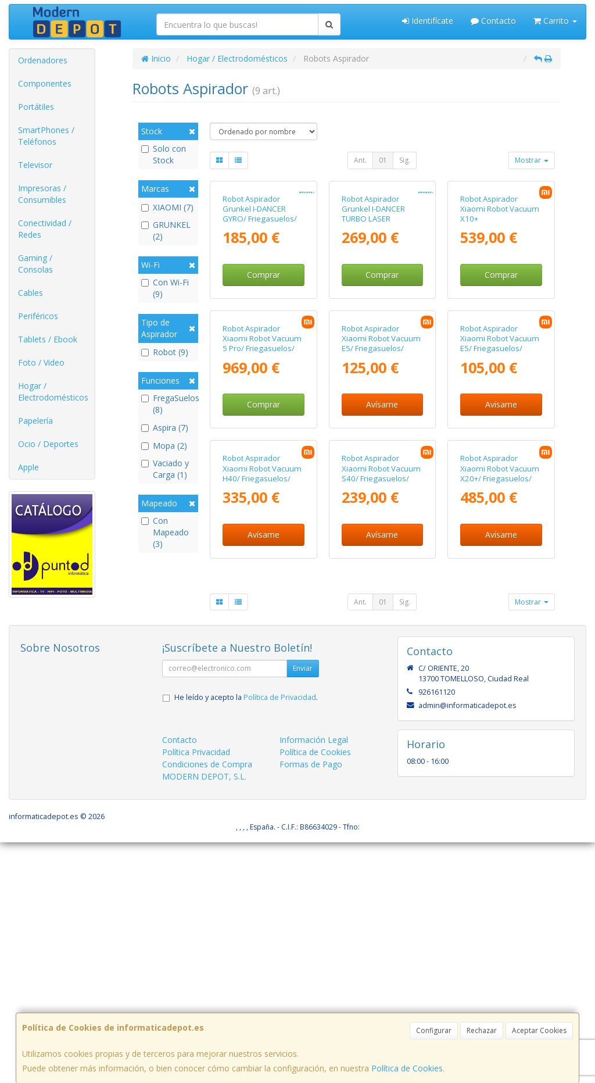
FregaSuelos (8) (168, 403)
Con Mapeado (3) (165, 532)
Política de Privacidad (279, 937)
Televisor (35, 164)
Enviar (303, 908)
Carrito (555, 20)
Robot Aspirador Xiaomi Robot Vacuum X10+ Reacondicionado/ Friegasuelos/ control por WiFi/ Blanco (499, 303)
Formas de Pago (310, 1004)
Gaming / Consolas (35, 263)
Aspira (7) (164, 427)
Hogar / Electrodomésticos (53, 391)
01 (383, 160)
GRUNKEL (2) (166, 230)
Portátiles (36, 106)
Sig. (404, 160)
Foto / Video (41, 362)
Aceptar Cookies (539, 1030)
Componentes (44, 83)
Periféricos (38, 315)
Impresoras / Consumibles (42, 194)
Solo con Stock (163, 154)
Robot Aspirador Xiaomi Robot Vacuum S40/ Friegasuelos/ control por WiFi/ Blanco (381, 719)
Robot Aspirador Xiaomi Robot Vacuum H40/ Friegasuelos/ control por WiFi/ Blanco (262, 719)
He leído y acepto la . (246, 937)
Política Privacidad (196, 992)
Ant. (360, 160)
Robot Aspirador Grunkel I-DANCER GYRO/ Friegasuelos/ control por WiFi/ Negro (263, 293)
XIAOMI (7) (167, 207)
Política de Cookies (407, 1068)
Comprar (263, 354)
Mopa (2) (164, 445)
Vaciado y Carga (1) (165, 468)
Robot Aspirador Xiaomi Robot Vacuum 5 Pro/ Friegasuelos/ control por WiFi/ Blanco (262, 508)
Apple (28, 467)
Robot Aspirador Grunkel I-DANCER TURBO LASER (373, 288)
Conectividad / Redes (44, 228)
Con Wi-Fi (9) (165, 288)
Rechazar (482, 1030)
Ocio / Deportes (48, 443)
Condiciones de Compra (207, 1004)
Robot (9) (164, 352)
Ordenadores (42, 60)
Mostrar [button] (532, 160)
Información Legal (313, 979)
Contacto (493, 20)
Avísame (382, 564)
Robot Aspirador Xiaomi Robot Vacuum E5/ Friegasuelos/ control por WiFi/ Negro (382, 503)
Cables (30, 292)
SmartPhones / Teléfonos (46, 135)
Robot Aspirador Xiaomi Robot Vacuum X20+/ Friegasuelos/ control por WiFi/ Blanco (499, 719)
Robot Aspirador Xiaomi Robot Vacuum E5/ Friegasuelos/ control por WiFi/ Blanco (499, 508)
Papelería (35, 420)
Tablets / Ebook (47, 339)
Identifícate (427, 20)
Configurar (433, 1030)
